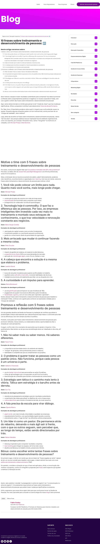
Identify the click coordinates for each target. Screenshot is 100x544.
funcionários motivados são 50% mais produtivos (43, 170)
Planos (72, 4)
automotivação (9, 200)
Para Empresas (62, 4)
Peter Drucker (9, 245)
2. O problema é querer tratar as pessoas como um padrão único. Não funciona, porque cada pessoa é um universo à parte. (33, 75)
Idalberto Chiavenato (11, 366)
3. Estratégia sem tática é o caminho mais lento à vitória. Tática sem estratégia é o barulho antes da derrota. (32, 79)
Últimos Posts (10, 498)
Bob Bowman (26, 123)
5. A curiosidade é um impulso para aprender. (17, 67)
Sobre (38, 4)
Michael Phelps (15, 123)
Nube (41, 467)
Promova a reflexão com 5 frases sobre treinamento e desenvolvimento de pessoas (27, 69)
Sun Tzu (7, 390)
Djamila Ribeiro (11, 407)
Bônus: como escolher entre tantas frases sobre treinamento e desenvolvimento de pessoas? (31, 91)
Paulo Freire (9, 342)
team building (8, 446)
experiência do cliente (13, 254)
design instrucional (15, 372)
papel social (8, 414)
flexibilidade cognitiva (11, 295)
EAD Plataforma (20, 504)
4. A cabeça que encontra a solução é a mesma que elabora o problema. (24, 65)
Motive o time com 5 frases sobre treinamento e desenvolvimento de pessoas (25, 52)
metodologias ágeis (19, 256)
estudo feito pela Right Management (30, 171)
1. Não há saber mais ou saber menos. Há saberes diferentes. (21, 71)
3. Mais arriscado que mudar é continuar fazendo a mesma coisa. (22, 63)
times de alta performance (49, 106)
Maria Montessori (11, 284)
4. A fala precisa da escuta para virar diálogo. (17, 82)
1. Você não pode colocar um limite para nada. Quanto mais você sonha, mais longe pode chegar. (30, 54)
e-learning (37, 179)
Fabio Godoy (15, 502)
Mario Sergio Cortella (12, 225)
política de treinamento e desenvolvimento (14, 462)
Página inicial (5, 36)
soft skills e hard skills (22, 275)
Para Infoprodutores (49, 4)
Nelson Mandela (10, 437)
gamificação (13, 291)
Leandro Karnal (10, 266)
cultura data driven (10, 400)
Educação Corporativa (15, 36)
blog (47, 492)
